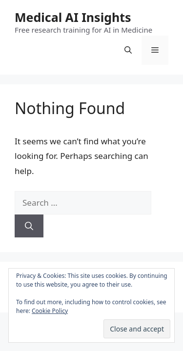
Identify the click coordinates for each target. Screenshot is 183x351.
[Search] (29, 226)
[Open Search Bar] (128, 50)
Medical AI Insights (73, 17)
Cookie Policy (50, 311)
